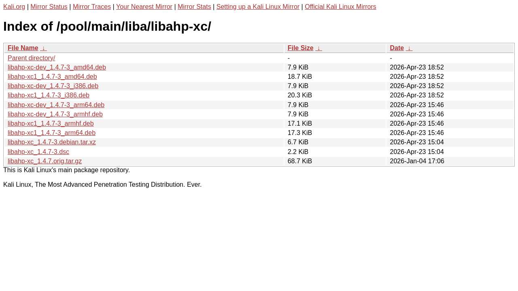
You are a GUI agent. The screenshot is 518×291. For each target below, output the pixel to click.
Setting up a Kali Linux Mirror (258, 6)
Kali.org (14, 6)
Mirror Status (49, 6)
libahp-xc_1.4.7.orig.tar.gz (45, 161)
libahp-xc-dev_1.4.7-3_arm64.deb (56, 104)
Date (397, 47)
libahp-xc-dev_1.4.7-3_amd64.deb (57, 67)
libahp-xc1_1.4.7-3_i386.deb (48, 95)
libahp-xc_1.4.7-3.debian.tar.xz (52, 142)
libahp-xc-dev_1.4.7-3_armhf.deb (55, 114)
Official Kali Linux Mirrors (340, 6)
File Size (301, 47)
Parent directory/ (31, 58)
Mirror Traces (92, 6)
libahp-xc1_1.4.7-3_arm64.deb (52, 132)
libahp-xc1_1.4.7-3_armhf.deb (51, 123)
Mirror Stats (194, 6)
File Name (23, 47)
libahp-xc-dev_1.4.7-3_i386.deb (53, 85)
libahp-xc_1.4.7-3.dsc (38, 151)
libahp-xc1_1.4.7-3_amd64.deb (52, 76)
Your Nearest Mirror (144, 6)
